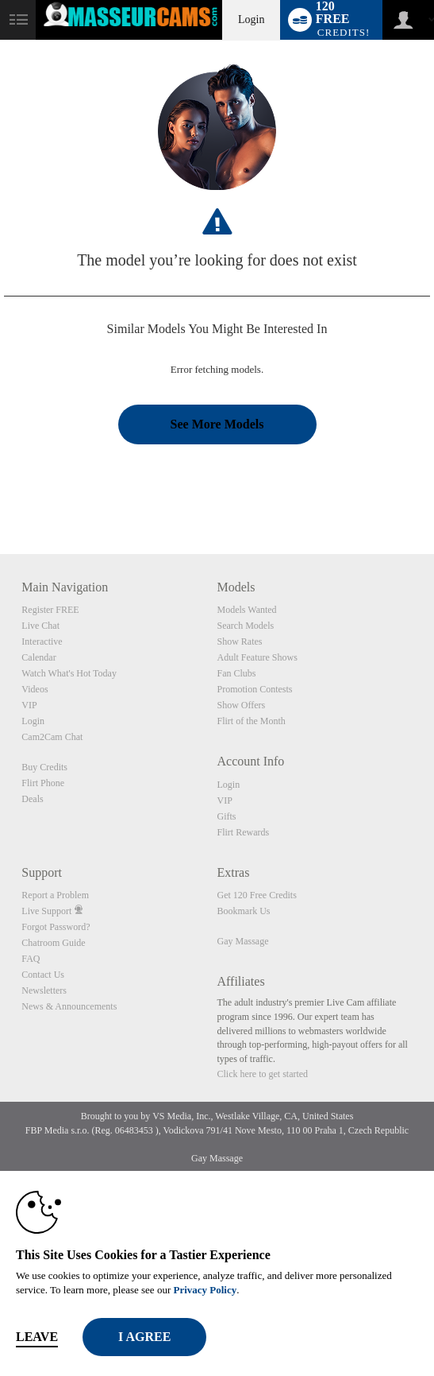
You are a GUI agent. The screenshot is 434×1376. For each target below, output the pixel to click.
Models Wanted (246, 609)
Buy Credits (44, 767)
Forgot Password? (55, 926)
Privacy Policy (204, 1290)
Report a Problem (55, 895)
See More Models (217, 424)
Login (251, 19)
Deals (32, 798)
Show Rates (239, 641)
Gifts (226, 816)
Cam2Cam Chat (52, 736)
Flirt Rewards (243, 832)
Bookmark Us (243, 911)
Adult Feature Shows (257, 657)
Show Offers (241, 705)
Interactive (41, 641)
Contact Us (42, 974)
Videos (34, 689)
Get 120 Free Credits (256, 895)
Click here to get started (262, 1073)
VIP (28, 705)
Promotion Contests (254, 689)
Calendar (38, 657)
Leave (37, 1336)
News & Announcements (69, 1006)
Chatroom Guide (53, 942)
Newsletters (44, 990)
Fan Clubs (236, 673)
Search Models (245, 625)
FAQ (30, 958)
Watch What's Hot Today (69, 673)
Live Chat (40, 625)
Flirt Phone (42, 783)
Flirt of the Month (251, 721)
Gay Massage (242, 941)
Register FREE (50, 609)
